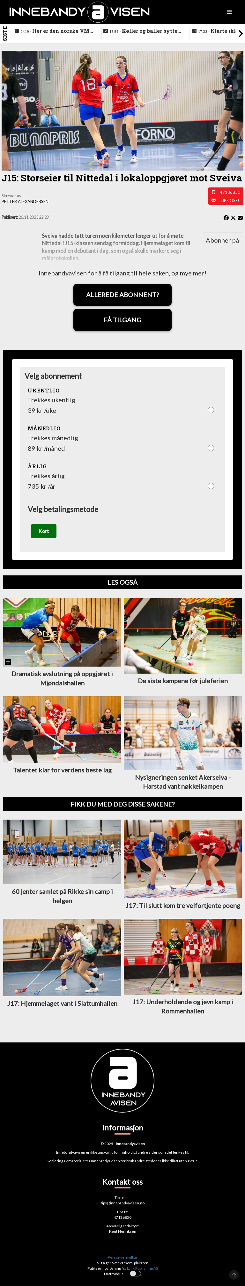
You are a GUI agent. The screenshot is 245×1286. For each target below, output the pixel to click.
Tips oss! (229, 200)
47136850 (230, 192)
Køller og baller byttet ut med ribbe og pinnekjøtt (145, 31)
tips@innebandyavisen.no (123, 1203)
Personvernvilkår (122, 1257)
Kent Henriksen (122, 1231)
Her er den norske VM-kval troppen (56, 31)
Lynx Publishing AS (142, 1268)
